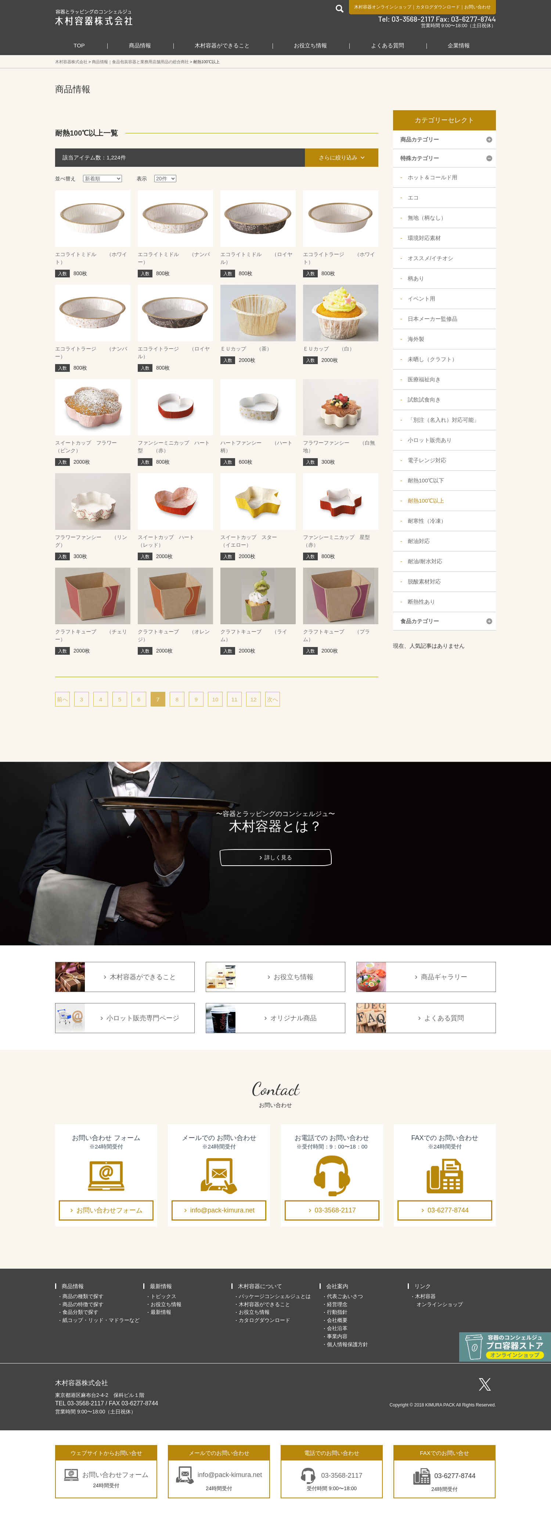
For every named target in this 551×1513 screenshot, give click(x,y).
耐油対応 (419, 541)
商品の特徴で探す (83, 1304)
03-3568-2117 (335, 1210)
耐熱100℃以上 (426, 500)
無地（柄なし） (427, 218)
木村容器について (260, 1286)
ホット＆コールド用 (432, 177)
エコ (413, 197)
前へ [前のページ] (62, 699)
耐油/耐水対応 (425, 561)
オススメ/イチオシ (430, 258)
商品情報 (140, 45)
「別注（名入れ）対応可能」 (443, 420)
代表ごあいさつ (345, 1296)
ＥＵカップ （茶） (246, 349)
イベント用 (421, 298)
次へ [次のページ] (272, 699)
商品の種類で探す (83, 1296)
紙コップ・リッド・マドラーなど (101, 1320)
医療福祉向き (424, 379)
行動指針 (337, 1312)
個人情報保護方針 (347, 1344)
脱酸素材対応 (424, 581)
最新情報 (161, 1286)
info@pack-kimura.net (222, 1210)
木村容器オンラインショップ (382, 7)
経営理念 (337, 1304)
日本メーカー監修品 (432, 319)
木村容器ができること (222, 45)
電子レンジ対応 (427, 460)
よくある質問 (387, 45)
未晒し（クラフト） (432, 359)
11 (234, 699)
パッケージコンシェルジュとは (275, 1296)
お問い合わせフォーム (109, 1210)
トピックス (163, 1296)
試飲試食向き (424, 399)
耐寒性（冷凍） (427, 521)
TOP (79, 45)
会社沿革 (337, 1328)
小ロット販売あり (430, 440)
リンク (422, 1286)
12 (254, 699)
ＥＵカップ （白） (328, 349)
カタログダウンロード (438, 7)
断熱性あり (421, 602)
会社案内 (337, 1286)
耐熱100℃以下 (426, 480)
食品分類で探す (80, 1312)
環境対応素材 (424, 238)
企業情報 (459, 45)
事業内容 (337, 1336)
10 (215, 699)
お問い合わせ (477, 7)
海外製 (416, 339)
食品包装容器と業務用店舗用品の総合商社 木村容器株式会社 (94, 17)
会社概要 (337, 1320)
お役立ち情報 (310, 45)
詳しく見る (278, 857)
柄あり (416, 278)
